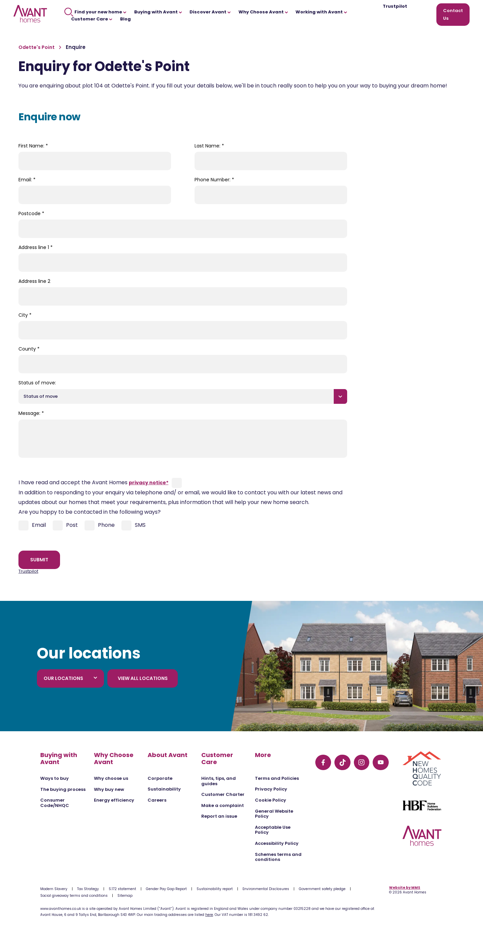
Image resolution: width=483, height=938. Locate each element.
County (29, 349)
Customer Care (91, 19)
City (25, 315)
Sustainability (164, 789)
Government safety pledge (322, 888)
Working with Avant (321, 12)
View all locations (143, 678)
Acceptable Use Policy (272, 830)
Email (32, 525)
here (209, 914)
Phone (100, 525)
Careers (157, 800)
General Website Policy (274, 814)
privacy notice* (148, 482)
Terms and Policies (277, 778)
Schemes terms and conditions (278, 857)
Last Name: (209, 145)
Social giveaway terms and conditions (74, 895)
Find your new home (95, 12)
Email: (27, 179)
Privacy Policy (271, 789)
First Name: (33, 145)
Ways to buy (54, 778)
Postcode (31, 213)
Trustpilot (395, 6)
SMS (133, 525)
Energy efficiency (114, 800)
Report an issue (219, 816)
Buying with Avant (158, 12)
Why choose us (111, 778)
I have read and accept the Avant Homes (93, 482)
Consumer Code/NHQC (54, 803)
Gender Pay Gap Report (166, 888)
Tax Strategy (88, 888)
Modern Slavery (53, 888)
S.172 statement (122, 888)
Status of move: (37, 382)
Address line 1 (35, 247)
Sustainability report (215, 888)
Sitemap (124, 895)
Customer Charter (223, 794)
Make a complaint (222, 805)
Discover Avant (210, 12)
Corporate (160, 778)
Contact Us (453, 14)
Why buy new (109, 789)
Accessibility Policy (277, 843)
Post (65, 525)
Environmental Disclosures (266, 888)
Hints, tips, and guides (218, 781)
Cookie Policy (270, 800)
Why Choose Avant (263, 12)
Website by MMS (404, 887)
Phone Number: (214, 179)
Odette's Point (37, 47)
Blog (125, 19)
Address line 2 (34, 281)
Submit (39, 559)
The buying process (63, 789)
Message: (31, 413)
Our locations (70, 678)
